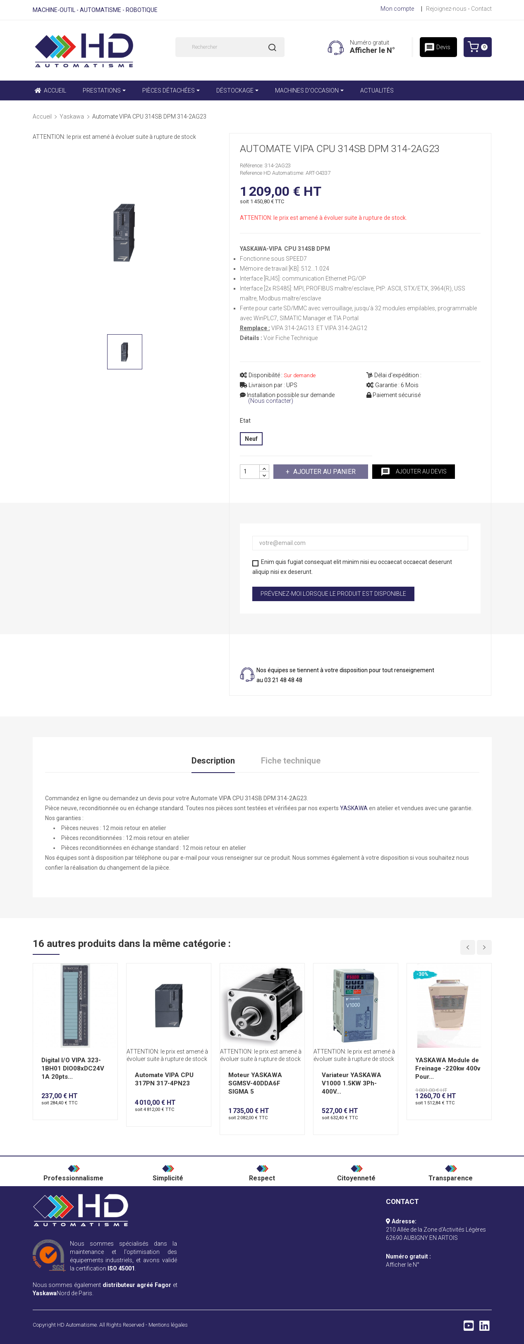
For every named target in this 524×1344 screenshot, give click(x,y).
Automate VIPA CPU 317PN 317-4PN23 (164, 1079)
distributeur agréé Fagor (137, 1285)
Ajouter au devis (413, 472)
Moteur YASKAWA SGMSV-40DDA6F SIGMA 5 (255, 1083)
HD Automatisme (77, 1325)
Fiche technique (291, 761)
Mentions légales (168, 1325)
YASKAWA (354, 808)
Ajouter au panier (324, 472)
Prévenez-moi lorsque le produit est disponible (333, 593)
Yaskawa (45, 1293)
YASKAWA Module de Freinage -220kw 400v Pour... (447, 1068)
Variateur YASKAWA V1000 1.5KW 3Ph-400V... (351, 1083)
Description (213, 761)
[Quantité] (250, 471)
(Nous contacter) (270, 401)
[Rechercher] (230, 47)
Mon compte (397, 8)
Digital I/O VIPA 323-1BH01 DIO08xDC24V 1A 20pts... (72, 1068)
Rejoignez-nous (446, 8)
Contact (481, 8)
